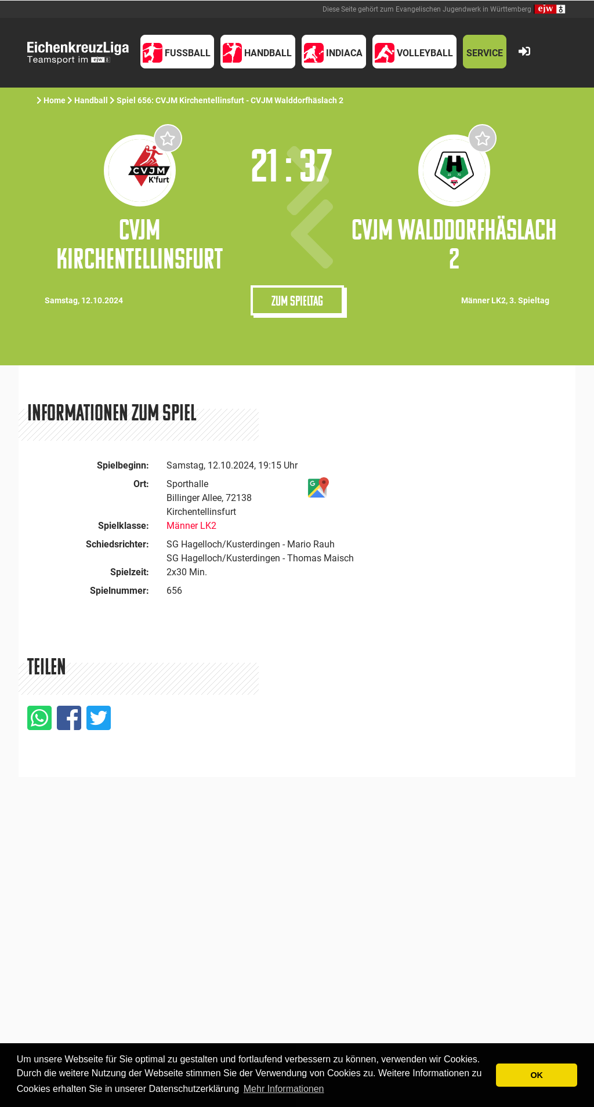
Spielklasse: (123, 525)
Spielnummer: (119, 590)
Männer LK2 (191, 525)
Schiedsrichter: (117, 543)
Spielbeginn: (123, 464)
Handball (91, 99)
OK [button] (536, 1075)
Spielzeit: (129, 571)
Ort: (141, 483)
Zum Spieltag (297, 300)
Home (55, 99)
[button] (177, 51)
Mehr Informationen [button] (284, 1089)
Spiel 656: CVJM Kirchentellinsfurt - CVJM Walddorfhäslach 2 (230, 99)
